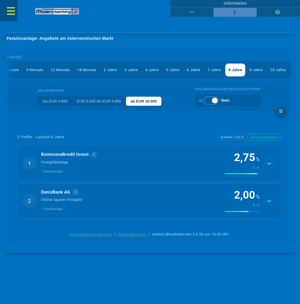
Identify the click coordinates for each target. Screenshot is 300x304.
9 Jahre (256, 70)
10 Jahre (278, 70)
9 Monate (34, 70)
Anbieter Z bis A (232, 137)
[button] (149, 163)
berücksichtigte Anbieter (91, 234)
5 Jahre (173, 70)
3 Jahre (131, 70)
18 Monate (86, 70)
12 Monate (60, 70)
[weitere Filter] (281, 111)
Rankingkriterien (132, 234)
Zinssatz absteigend (264, 137)
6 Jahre (193, 70)
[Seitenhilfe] (278, 12)
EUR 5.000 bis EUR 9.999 (99, 101)
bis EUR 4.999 (55, 101)
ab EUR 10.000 (144, 101)
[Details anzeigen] (269, 163)
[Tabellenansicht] (192, 12)
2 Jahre (110, 70)
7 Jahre (214, 70)
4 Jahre (152, 70)
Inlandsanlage (53, 171)
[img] (242, 173)
